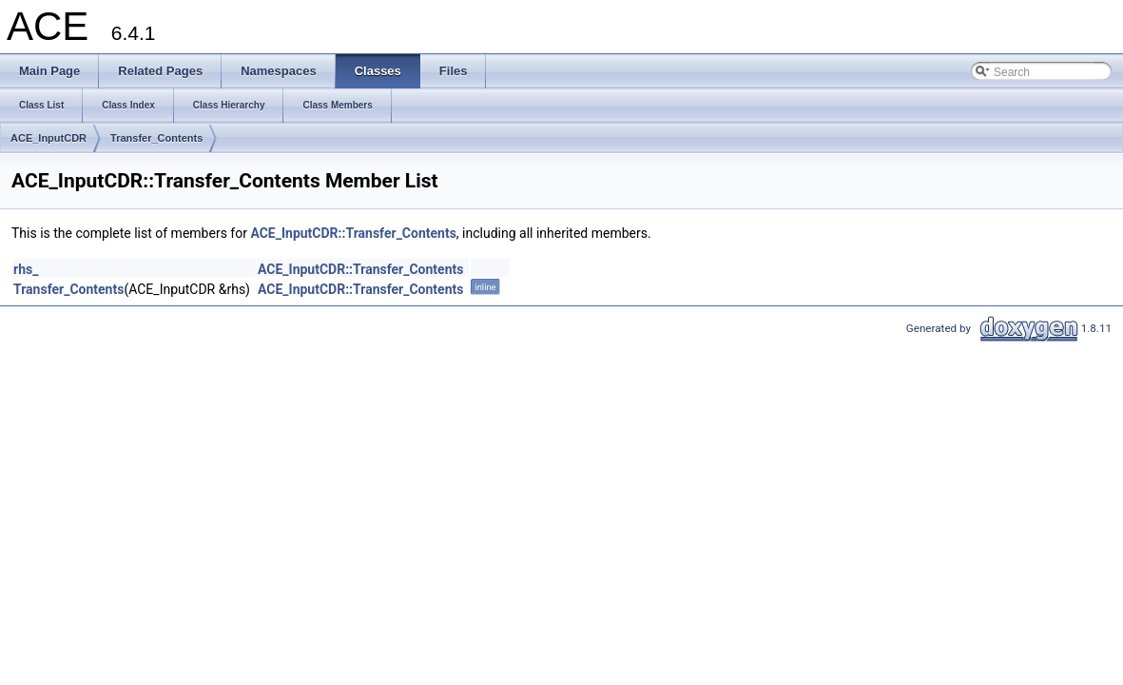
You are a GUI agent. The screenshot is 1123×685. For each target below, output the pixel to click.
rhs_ (25, 269)
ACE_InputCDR (48, 138)
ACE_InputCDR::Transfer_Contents (352, 233)
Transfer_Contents (156, 138)
